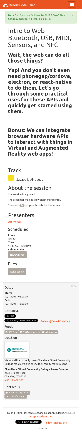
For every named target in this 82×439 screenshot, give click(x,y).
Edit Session (17, 271)
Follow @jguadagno (56, 422)
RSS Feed (12, 332)
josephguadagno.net (41, 416)
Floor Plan (17, 380)
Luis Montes (15, 221)
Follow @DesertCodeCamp (56, 321)
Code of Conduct (16, 396)
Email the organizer (17, 392)
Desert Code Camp (19, 5)
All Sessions (49, 332)
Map (6, 380)
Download (17, 254)
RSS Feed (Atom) (30, 332)
